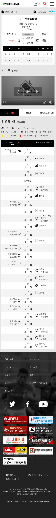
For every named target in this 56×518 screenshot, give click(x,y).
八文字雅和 (12, 254)
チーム (32, 367)
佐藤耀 (43, 339)
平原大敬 (13, 321)
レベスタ (30, 27)
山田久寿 (13, 306)
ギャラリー (8, 383)
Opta (52, 11)
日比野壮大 (12, 232)
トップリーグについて (38, 383)
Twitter (12, 404)
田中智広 (13, 202)
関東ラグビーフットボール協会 (41, 420)
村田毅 (41, 196)
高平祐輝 (44, 317)
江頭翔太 (13, 264)
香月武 (14, 261)
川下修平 (13, 302)
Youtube (43, 404)
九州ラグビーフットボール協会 (41, 430)
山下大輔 (13, 205)
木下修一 (13, 246)
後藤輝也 (42, 166)
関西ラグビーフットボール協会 (15, 430)
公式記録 (41, 12)
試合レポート (11, 12)
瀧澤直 (41, 329)
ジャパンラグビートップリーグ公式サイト (11, 4)
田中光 (41, 187)
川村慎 (41, 336)
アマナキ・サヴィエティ (45, 217)
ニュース (8, 367)
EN (39, 4)
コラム (7, 391)
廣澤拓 (41, 269)
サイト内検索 (45, 3)
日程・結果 (8, 359)
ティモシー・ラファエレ (10, 151)
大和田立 (44, 279)
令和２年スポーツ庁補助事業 (15, 461)
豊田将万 (13, 299)
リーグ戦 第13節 (28, 19)
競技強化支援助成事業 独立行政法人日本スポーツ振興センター (41, 451)
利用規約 (9, 475)
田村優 (41, 158)
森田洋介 (44, 221)
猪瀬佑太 (44, 332)
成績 (31, 375)
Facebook (27, 404)
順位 (6, 375)
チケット (33, 359)
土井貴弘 (44, 190)
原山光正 (13, 324)
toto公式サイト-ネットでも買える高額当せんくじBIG (15, 451)
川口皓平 (13, 309)
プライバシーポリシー (37, 475)
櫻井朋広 (44, 347)
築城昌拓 (13, 257)
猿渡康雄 (13, 235)
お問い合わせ (11, 479)
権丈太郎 (44, 272)
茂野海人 (42, 344)
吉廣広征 (42, 226)
